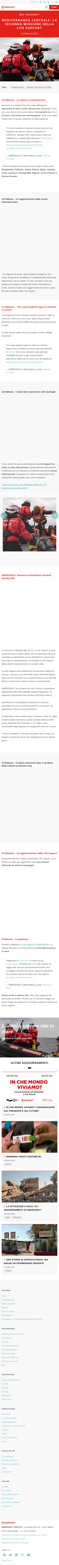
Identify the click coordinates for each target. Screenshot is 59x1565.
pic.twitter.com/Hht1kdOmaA (19, 977)
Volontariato (6, 1395)
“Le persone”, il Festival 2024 (13, 1426)
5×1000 (5, 1384)
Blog (21, 14)
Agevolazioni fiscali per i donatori (15, 1543)
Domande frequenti (9, 1460)
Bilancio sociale (8, 1311)
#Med (34, 964)
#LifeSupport (47, 138)
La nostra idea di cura (10, 1346)
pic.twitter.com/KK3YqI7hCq (19, 148)
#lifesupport (11, 362)
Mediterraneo (18, 87)
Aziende (5, 1388)
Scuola (4, 1430)
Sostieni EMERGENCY (11, 1380)
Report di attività (8, 1304)
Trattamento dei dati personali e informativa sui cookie (24, 1535)
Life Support (7, 1338)
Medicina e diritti (8, 1354)
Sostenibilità (7, 1315)
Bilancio (5, 1307)
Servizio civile (7, 1498)
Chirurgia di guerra (9, 1350)
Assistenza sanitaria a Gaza (13, 1334)
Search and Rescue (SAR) (39, 87)
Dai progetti (32, 14)
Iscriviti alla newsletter (11, 1502)
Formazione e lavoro (10, 1361)
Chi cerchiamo (7, 1456)
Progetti (5, 1342)
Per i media (6, 1491)
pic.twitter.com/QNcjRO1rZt (30, 362)
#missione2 (24, 960)
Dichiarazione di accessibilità (13, 1539)
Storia (4, 1296)
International (7, 1506)
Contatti (5, 1487)
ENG (34, 2)
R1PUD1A (6, 1414)
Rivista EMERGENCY (11, 1494)
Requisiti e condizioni (10, 1464)
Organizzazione (8, 1300)
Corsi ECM (6, 1472)
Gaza (7, 1217)
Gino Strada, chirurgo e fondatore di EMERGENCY (22, 1319)
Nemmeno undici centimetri (23, 1156)
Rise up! (5, 1392)
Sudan (8, 1164)
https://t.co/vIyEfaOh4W (31, 145)
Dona (54, 7)
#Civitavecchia (13, 145)
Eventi (4, 1441)
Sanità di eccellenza (10, 1357)
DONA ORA (6, 1399)
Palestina (17, 1217)
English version (7, 1560)
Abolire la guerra (8, 1422)
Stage (4, 1468)
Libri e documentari (9, 1438)
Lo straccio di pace (9, 1418)
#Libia (11, 352)
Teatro (4, 1434)
